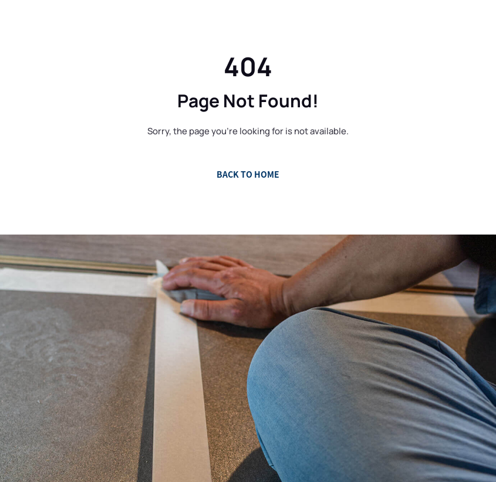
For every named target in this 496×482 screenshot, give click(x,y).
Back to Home (248, 174)
